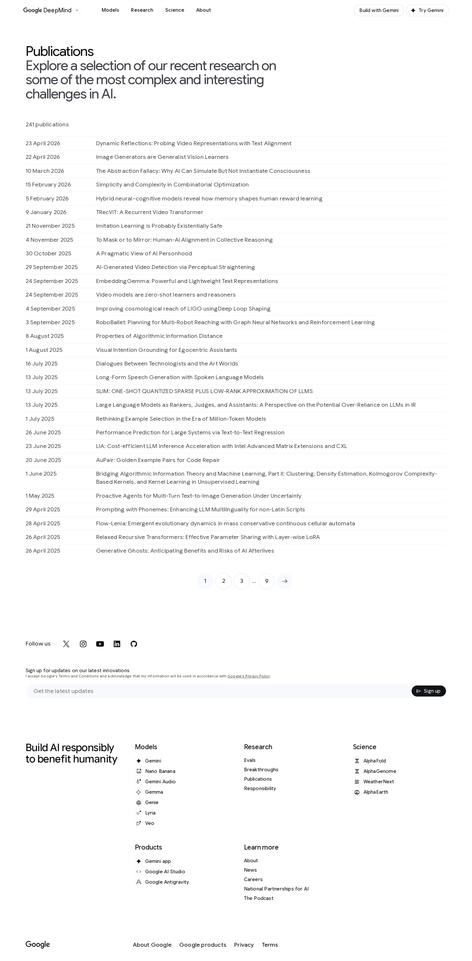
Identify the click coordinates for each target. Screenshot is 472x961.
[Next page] (285, 581)
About (203, 10)
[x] (66, 644)
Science (175, 10)
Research (142, 10)
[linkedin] (117, 644)
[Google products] (202, 945)
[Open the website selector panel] (77, 10)
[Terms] (270, 945)
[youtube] (100, 644)
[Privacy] (244, 945)
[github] (134, 644)
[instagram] (83, 644)
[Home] (47, 10)
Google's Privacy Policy (248, 676)
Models (111, 10)
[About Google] (152, 945)
